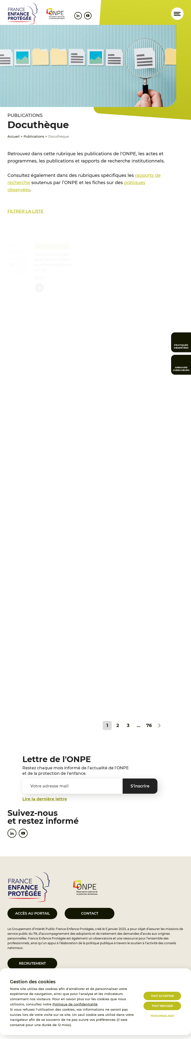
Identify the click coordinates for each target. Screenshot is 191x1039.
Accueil (13, 136)
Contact (89, 913)
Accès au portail (32, 913)
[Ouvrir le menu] (177, 13)
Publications (34, 136)
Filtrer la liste (25, 211)
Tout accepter (162, 995)
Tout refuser (162, 1005)
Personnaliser (162, 1015)
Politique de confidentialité (74, 1004)
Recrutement (32, 963)
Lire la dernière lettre (44, 799)
